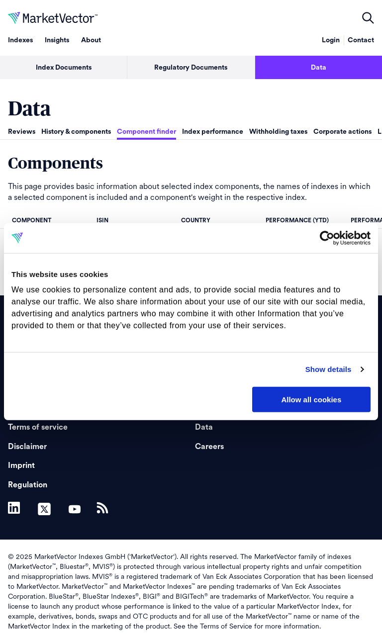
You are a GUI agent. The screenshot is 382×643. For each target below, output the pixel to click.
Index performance (212, 131)
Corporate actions (342, 131)
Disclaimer (27, 447)
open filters (368, 18)
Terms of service (38, 427)
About (91, 40)
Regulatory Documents (190, 67)
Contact (361, 40)
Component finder (146, 131)
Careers (209, 447)
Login (331, 40)
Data (318, 67)
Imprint (21, 465)
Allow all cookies (311, 399)
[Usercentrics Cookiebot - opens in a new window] (327, 237)
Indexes (20, 40)
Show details (328, 369)
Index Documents (64, 67)
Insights (57, 40)
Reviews (21, 131)
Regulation (27, 485)
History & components (76, 131)
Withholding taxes (278, 131)
